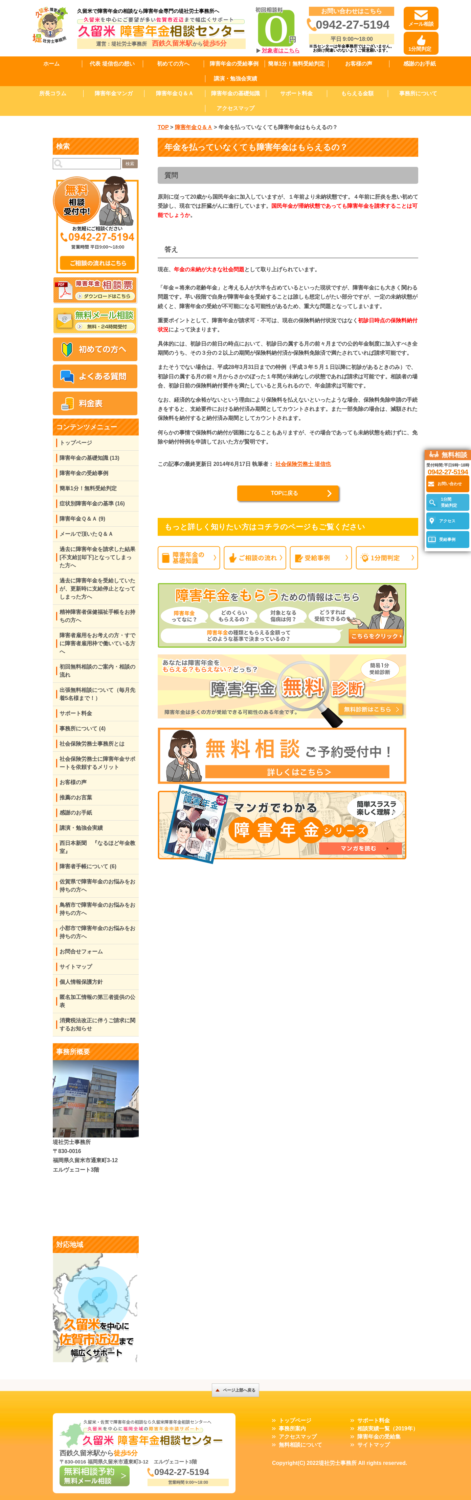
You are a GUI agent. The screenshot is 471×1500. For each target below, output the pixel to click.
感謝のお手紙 (419, 64)
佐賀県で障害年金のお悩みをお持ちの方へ (97, 886)
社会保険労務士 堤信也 (303, 464)
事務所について (418, 93)
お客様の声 (358, 64)
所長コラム (52, 93)
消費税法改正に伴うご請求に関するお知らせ (97, 1024)
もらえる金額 (357, 93)
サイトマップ (76, 967)
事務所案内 (292, 1428)
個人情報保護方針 (81, 982)
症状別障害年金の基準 (92, 503)
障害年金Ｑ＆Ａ (175, 93)
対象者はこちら (281, 50)
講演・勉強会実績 (235, 78)
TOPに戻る (284, 493)
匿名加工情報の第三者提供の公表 (97, 1001)
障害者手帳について (88, 866)
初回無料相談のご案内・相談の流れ (97, 671)
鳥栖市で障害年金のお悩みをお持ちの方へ (97, 909)
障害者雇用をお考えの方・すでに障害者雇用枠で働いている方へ (97, 643)
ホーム (51, 64)
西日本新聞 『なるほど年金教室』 (97, 847)
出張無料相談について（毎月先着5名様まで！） (97, 694)
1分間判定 (419, 49)
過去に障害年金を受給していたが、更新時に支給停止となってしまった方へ (97, 589)
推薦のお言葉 (76, 797)
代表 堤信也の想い (112, 64)
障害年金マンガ (114, 93)
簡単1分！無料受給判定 (296, 64)
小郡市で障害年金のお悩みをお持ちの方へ (97, 932)
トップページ (76, 443)
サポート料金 (296, 93)
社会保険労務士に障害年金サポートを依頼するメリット (97, 763)
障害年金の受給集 (379, 1437)
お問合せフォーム (81, 951)
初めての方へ (173, 64)
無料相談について (300, 1445)
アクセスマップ (235, 108)
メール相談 (421, 24)
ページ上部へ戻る (239, 1390)
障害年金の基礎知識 (235, 93)
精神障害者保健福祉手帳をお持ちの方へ (97, 616)
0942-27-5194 (352, 24)
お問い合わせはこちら (351, 11)
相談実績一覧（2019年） (387, 1428)
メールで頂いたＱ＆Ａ (86, 534)
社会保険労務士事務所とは (92, 744)
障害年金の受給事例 (234, 64)
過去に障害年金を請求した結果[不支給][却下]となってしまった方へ (97, 557)
